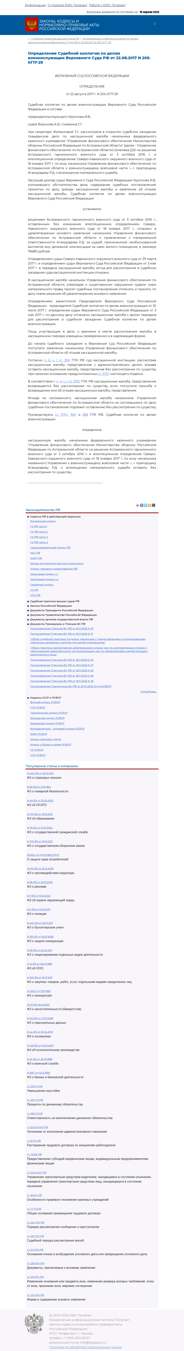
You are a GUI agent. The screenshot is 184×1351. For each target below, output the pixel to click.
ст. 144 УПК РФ (35, 1222)
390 (73, 414)
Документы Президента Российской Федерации (61, 610)
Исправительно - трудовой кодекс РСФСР (57, 728)
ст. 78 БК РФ (34, 1154)
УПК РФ (35, 595)
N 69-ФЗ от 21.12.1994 (39, 787)
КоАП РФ (36, 558)
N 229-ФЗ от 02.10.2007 (40, 1045)
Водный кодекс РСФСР (45, 702)
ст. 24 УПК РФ (35, 1249)
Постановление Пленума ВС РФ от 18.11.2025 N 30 (62, 670)
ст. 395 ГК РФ (34, 1113)
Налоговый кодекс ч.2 (44, 579)
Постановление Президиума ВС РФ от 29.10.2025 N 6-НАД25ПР (70, 686)
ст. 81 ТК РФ (34, 1140)
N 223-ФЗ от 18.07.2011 (39, 977)
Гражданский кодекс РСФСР (49, 712)
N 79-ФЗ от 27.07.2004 (40, 827)
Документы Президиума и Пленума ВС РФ (57, 623)
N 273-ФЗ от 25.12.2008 (40, 868)
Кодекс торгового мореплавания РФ (54, 568)
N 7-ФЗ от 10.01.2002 (38, 895)
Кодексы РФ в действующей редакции (55, 516)
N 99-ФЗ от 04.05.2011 (39, 950)
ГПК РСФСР (37, 707)
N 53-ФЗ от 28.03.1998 (39, 1059)
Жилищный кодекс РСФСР (47, 718)
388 (85, 414)
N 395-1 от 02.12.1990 (38, 1072)
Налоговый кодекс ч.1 (44, 573)
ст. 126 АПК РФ (35, 1263)
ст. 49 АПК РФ (35, 1277)
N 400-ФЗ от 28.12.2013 (40, 773)
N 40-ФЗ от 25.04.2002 (40, 800)
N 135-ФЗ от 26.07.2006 (40, 936)
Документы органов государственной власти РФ (61, 619)
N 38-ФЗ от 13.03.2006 (39, 882)
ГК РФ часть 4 (39, 542)
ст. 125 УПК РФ (35, 1236)
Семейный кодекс (42, 584)
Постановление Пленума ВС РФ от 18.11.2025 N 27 (61, 665)
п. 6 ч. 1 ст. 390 (57, 360)
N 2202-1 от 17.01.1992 (39, 991)
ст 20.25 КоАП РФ (37, 1127)
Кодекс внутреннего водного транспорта (57, 563)
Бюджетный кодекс (43, 521)
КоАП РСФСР (38, 733)
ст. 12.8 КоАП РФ (36, 1172)
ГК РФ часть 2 (39, 531)
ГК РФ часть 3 (39, 536)
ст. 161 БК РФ (34, 1195)
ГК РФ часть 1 (38, 526)
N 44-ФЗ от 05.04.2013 (40, 1032)
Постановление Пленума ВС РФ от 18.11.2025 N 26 (61, 680)
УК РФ (34, 589)
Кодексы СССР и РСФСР (45, 697)
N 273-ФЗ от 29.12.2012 (40, 814)
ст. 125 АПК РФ (35, 1295)
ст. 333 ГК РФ (34, 1086)
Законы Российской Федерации (51, 605)
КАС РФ (35, 552)
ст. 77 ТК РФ (34, 1209)
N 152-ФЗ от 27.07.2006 (40, 1018)
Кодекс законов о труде (45, 739)
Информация (35, 5)
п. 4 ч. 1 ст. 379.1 (68, 381)
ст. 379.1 (103, 374)
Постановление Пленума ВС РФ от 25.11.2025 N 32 (61, 628)
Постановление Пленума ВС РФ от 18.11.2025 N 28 (61, 675)
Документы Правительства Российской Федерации (63, 614)
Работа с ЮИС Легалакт (107, 5)
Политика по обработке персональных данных (85, 1347)
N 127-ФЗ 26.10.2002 (38, 1004)
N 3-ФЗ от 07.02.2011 (38, 909)
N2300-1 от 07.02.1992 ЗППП (43, 855)
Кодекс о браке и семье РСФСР (50, 744)
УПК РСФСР (37, 755)
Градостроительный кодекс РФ (50, 547)
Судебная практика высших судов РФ (54, 601)
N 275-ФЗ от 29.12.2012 (40, 841)
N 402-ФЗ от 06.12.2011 (40, 923)
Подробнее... (148, 691)
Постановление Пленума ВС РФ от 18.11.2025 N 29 (61, 659)
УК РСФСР (36, 749)
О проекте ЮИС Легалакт (67, 5)
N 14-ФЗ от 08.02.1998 (39, 963)
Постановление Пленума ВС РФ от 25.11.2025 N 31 (61, 633)
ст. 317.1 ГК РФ (35, 1100)
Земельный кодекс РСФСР (47, 723)
